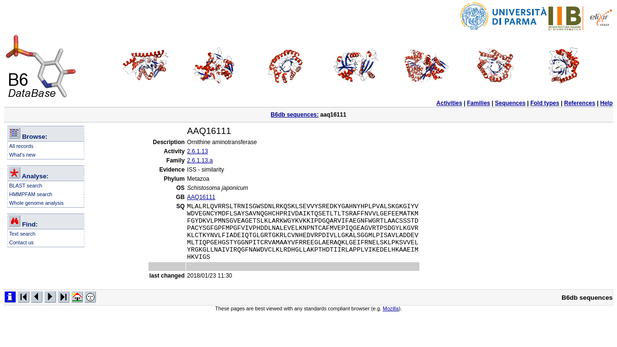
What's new (22, 155)
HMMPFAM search (30, 194)
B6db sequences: (295, 114)
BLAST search (25, 185)
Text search (22, 234)
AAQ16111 (201, 197)
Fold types (544, 103)
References (579, 103)
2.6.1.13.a (200, 160)
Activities (449, 103)
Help (606, 103)
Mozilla (391, 320)
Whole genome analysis (36, 203)
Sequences (510, 103)
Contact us (21, 242)
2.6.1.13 (197, 151)
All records (21, 146)
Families (478, 103)
